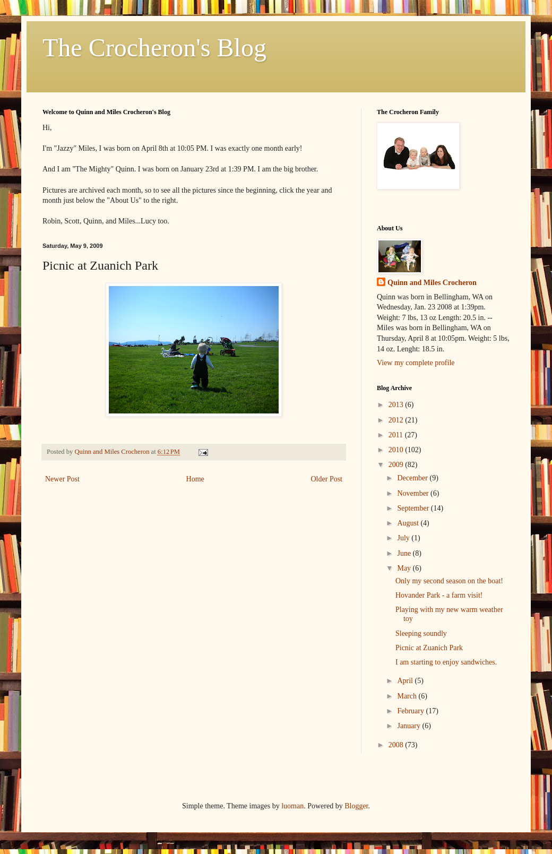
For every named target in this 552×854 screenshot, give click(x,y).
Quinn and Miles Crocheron (432, 283)
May (404, 568)
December (413, 478)
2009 (397, 465)
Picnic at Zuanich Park (429, 648)
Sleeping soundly (421, 633)
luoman (292, 806)
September (413, 508)
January (409, 726)
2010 (397, 450)
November (413, 493)
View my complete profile (416, 363)
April (406, 681)
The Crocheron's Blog (154, 47)
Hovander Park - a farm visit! (438, 595)
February (411, 711)
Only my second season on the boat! (449, 581)
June (404, 553)
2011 (397, 435)
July (404, 538)
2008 (397, 745)
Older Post (327, 479)
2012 (397, 420)
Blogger (356, 806)
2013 (397, 405)
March (407, 696)
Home (195, 479)
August (408, 523)
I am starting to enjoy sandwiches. (446, 662)
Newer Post (62, 479)
